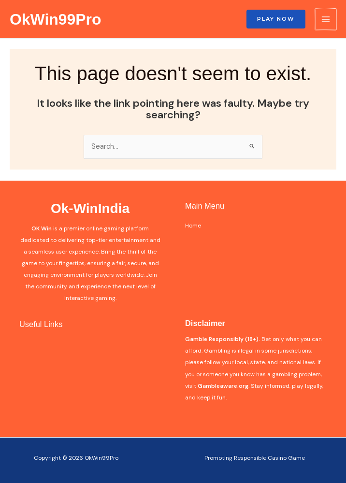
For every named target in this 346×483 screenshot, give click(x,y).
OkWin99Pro (55, 19)
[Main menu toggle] (325, 19)
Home (193, 225)
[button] (275, 19)
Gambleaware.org (223, 386)
